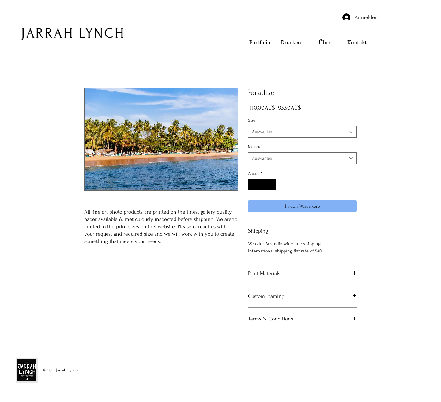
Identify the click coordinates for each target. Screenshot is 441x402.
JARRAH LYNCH (73, 33)
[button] (393, 54)
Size (251, 120)
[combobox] (302, 132)
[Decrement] (253, 184)
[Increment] (271, 184)
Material (255, 146)
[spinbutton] (262, 184)
